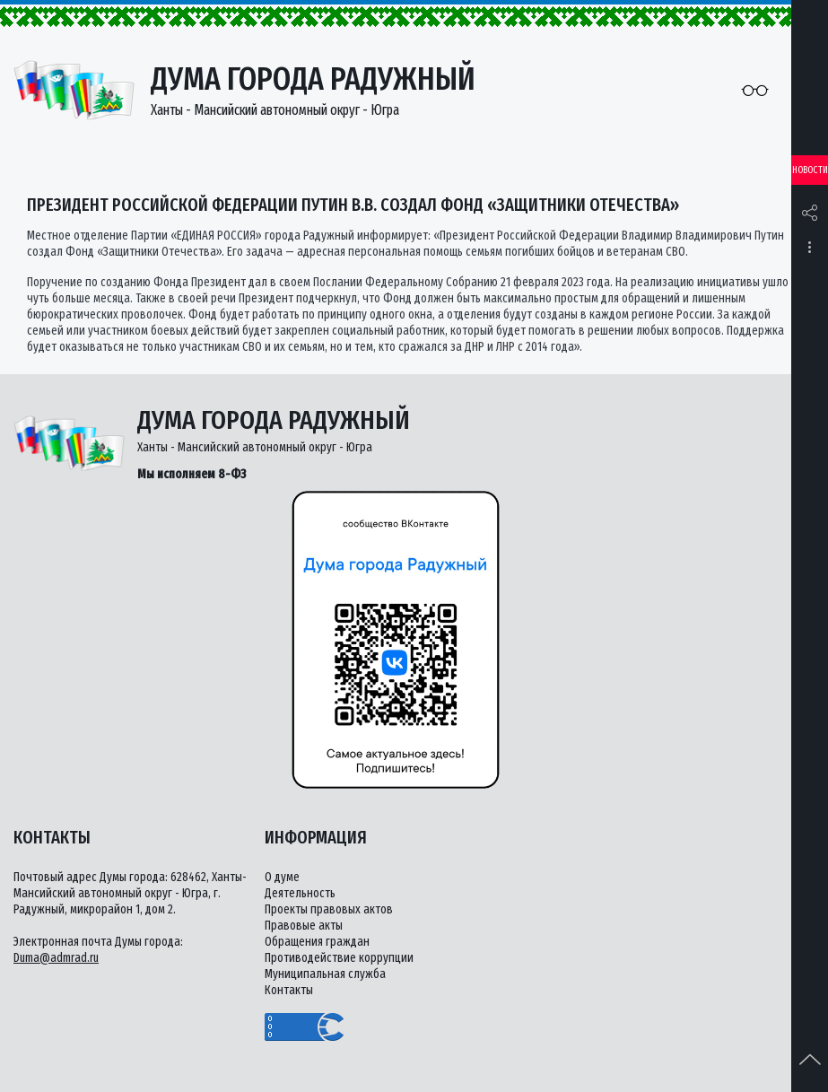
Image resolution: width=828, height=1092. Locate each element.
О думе (282, 877)
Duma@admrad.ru (56, 957)
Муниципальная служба (325, 974)
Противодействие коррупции (339, 957)
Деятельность (300, 893)
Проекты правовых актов (329, 909)
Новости (810, 170)
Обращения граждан (317, 941)
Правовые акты (304, 925)
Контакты (289, 990)
